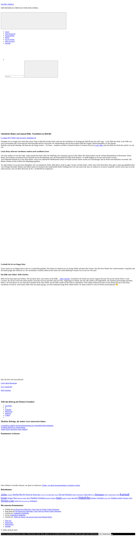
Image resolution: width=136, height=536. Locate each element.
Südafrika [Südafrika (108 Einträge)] (84, 497)
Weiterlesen (106, 534)
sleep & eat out (10, 34)
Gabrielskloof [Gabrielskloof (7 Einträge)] (79, 494)
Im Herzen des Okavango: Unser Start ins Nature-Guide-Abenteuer (36, 509)
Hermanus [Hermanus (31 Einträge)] (99, 494)
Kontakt (8, 526)
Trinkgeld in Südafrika (21, 513)
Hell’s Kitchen (65, 279)
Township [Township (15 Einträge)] (100, 498)
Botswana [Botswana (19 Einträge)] (36, 495)
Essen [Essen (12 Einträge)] (74, 495)
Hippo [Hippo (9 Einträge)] (106, 495)
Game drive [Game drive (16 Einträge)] (88, 495)
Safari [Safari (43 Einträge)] (59, 497)
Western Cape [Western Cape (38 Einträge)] (7, 500)
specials (8, 43)
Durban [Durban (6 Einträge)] (56, 494)
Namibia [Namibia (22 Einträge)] (33, 498)
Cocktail (4, 425)
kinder (7, 37)
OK (100, 534)
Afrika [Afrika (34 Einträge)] (4, 494)
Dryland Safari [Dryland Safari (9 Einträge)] (50, 495)
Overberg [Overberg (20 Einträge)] (41, 498)
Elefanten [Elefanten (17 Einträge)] (68, 495)
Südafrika (50, 425)
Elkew (14, 138)
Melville (42, 425)
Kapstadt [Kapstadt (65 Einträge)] (124, 494)
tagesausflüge (9, 36)
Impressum (9, 522)
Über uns (8, 521)
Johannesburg (25, 425)
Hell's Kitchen (16, 425)
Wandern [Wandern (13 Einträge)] (126, 498)
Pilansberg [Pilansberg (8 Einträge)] (48, 498)
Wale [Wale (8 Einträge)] (109, 498)
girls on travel (10, 41)
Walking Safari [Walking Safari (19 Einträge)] (116, 498)
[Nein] (112, 534)
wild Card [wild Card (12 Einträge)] (17, 501)
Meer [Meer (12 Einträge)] (28, 498)
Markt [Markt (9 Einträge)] (24, 498)
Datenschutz (9, 524)
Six (46, 425)
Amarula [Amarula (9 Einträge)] (9, 495)
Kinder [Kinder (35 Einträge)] (4, 498)
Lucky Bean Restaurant (9, 383)
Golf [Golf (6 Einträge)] (93, 494)
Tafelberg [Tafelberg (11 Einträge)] (94, 498)
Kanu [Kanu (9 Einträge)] (117, 495)
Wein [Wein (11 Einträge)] (130, 498)
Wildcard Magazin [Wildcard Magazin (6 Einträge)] (25, 501)
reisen (7, 32)
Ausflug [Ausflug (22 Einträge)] (16, 494)
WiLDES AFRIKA (7, 4)
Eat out (9, 425)
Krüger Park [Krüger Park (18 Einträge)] (12, 498)
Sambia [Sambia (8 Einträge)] (69, 498)
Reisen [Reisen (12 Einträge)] (53, 498)
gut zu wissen (9, 39)
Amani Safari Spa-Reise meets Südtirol (14, 429)
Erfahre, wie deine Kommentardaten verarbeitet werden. (61, 485)
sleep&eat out (31, 138)
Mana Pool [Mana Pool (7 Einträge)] (20, 498)
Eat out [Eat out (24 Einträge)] (62, 494)
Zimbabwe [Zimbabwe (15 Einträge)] (33, 501)
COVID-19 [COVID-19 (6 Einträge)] (43, 494)
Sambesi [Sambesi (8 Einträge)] (64, 498)
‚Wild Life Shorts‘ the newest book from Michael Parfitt (32, 517)
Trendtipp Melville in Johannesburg (13, 427)
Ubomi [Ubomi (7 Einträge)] (106, 498)
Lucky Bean (99, 145)
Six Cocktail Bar (6, 387)
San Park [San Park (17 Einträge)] (74, 498)
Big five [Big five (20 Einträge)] (22, 495)
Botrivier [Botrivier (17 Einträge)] (29, 495)
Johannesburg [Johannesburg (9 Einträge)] (112, 495)
